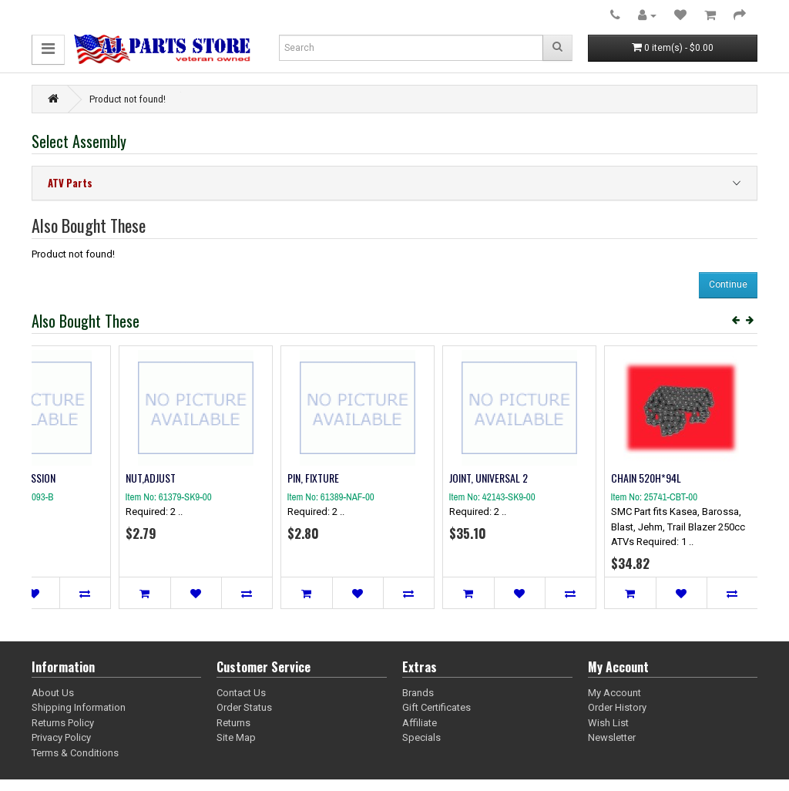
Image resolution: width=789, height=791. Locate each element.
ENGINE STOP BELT (400, 478)
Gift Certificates (436, 707)
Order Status (244, 707)
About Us (53, 692)
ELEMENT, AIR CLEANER (84, 478)
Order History (617, 707)
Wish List (608, 723)
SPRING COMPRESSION (570, 478)
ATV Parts (70, 182)
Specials (421, 737)
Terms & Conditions (75, 753)
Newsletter (612, 737)
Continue (728, 284)
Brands (418, 692)
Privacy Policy (61, 737)
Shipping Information (79, 707)
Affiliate (419, 723)
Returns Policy (63, 723)
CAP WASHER (227, 478)
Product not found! (127, 99)
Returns (233, 723)
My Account (614, 692)
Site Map (236, 737)
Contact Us (241, 692)
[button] (48, 50)
